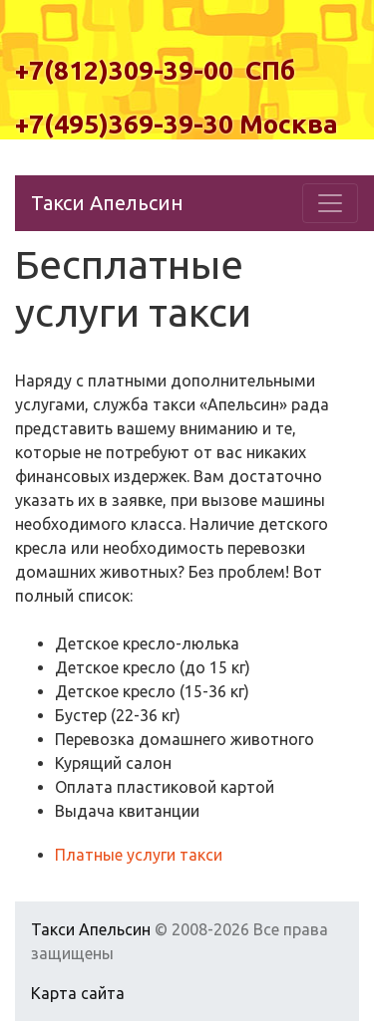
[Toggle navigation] (330, 203)
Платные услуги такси (138, 855)
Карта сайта (78, 993)
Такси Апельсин (107, 202)
